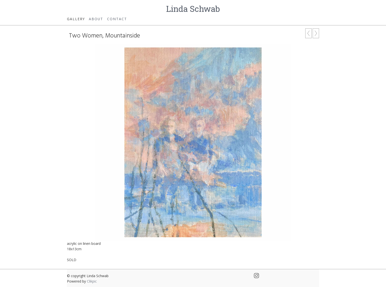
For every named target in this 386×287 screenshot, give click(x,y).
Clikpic (92, 281)
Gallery (76, 19)
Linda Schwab (193, 8)
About (96, 19)
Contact (117, 19)
